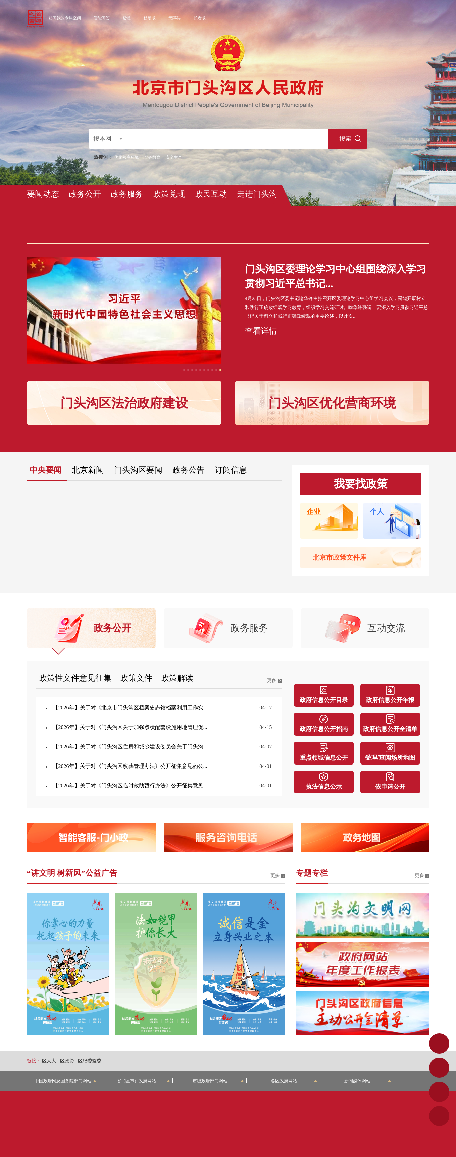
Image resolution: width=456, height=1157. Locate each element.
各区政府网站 (294, 1080)
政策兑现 (169, 194)
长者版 (200, 18)
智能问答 (102, 18)
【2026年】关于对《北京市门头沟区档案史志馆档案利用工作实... (130, 707)
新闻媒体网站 (367, 1080)
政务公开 (85, 194)
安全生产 (174, 157)
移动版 (150, 18)
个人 (377, 512)
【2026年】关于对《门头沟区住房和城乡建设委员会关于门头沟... (130, 746)
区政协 (67, 1060)
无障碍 (174, 18)
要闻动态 (43, 194)
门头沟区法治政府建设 (124, 403)
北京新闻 (88, 470)
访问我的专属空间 (65, 18)
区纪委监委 (89, 1060)
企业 (314, 512)
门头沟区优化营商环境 (332, 403)
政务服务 (127, 194)
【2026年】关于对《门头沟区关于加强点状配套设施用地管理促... (130, 727)
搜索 (345, 138)
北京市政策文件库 (339, 557)
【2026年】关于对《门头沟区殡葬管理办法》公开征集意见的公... (130, 766)
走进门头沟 (257, 194)
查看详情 (261, 331)
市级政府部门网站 (218, 1080)
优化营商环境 (126, 157)
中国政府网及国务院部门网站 (65, 1080)
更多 (271, 680)
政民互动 (211, 194)
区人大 (49, 1060)
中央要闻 (46, 470)
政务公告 (188, 470)
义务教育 (152, 157)
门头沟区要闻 (138, 470)
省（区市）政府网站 (143, 1080)
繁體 (126, 18)
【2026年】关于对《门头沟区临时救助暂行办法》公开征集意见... (130, 785)
